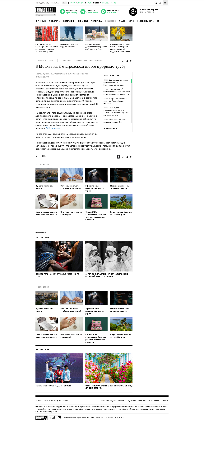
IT (158, 21)
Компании (69, 21)
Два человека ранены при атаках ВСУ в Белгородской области (116, 82)
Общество (110, 21)
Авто (131, 21)
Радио (113, 400)
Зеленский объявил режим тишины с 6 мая (115, 120)
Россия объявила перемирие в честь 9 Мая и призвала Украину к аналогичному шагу (46, 48)
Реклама (105, 400)
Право (122, 21)
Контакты (121, 400)
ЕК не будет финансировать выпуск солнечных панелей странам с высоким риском (117, 111)
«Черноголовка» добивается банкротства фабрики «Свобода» (96, 46)
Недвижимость (145, 21)
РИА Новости (53, 128)
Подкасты (54, 21)
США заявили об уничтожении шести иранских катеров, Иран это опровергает (117, 91)
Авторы (157, 400)
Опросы (165, 400)
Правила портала (145, 400)
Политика (96, 21)
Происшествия (80, 60)
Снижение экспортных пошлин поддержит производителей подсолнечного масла (120, 48)
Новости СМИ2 (41, 232)
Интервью (40, 21)
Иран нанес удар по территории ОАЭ (69, 45)
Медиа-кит (131, 400)
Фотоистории (42, 237)
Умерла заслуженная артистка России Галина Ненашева (116, 101)
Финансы (83, 21)
